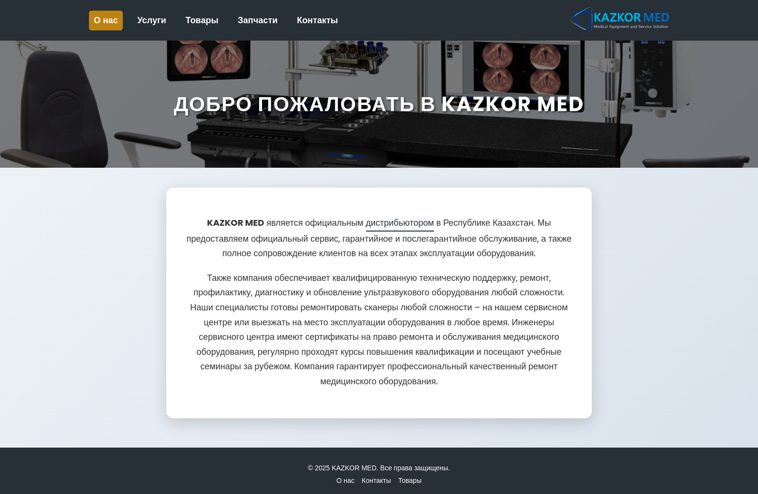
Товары (202, 20)
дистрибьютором (400, 223)
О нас (106, 20)
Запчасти (258, 20)
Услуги (151, 20)
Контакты (317, 20)
